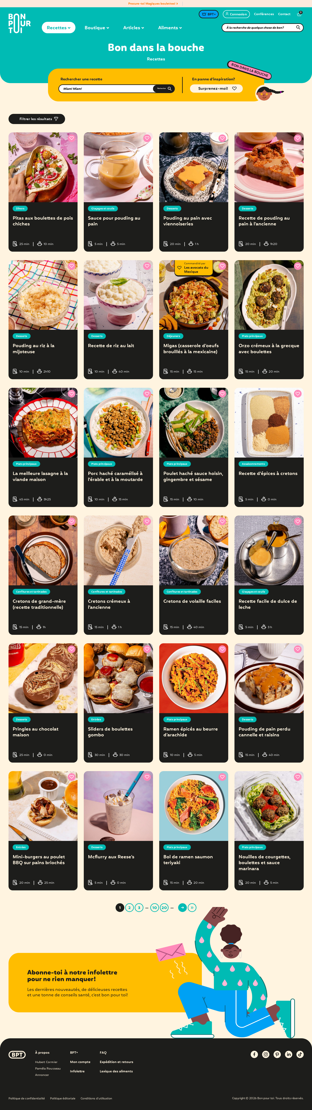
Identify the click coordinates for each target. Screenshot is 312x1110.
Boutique (97, 28)
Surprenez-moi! (213, 89)
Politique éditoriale (62, 1099)
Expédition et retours (117, 1062)
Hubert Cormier (46, 1062)
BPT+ (211, 14)
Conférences (264, 14)
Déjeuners (174, 336)
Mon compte (80, 1062)
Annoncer (42, 1075)
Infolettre (77, 1071)
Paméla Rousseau (48, 1068)
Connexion (236, 14)
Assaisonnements (255, 464)
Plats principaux (254, 336)
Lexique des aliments (117, 1071)
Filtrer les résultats (36, 119)
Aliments (170, 28)
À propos (42, 1053)
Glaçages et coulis (104, 208)
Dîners (21, 208)
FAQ (103, 1053)
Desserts (173, 208)
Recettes (58, 28)
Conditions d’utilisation (96, 1099)
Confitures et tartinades (33, 591)
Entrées (96, 719)
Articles (133, 28)
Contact (284, 14)
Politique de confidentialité (27, 1099)
